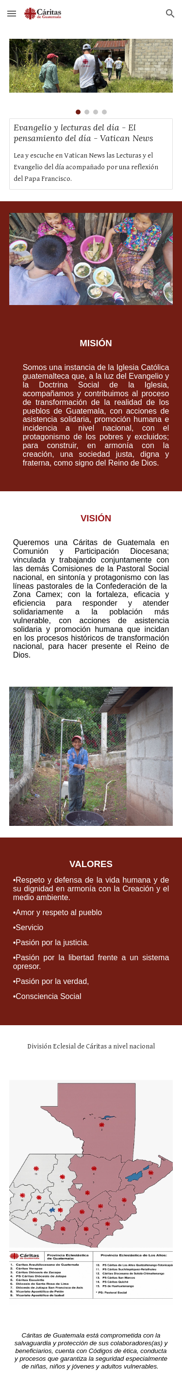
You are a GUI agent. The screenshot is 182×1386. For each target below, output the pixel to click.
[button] (11, 13)
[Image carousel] (91, 76)
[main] (91, 404)
